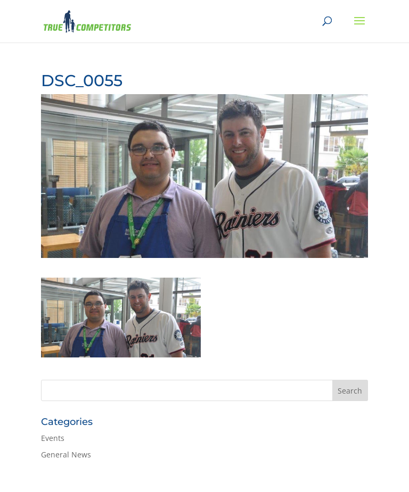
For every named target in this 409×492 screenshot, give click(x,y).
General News (66, 454)
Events (52, 438)
